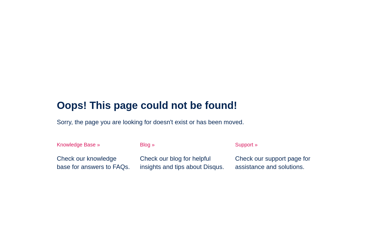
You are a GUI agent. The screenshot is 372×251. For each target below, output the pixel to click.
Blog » (147, 144)
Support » (246, 144)
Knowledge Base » (78, 144)
